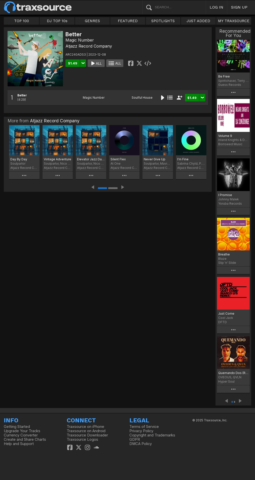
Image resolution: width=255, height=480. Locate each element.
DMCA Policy (140, 443)
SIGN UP (239, 7)
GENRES (92, 21)
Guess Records (229, 85)
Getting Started (17, 426)
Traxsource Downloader (87, 435)
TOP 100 (21, 21)
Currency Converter (21, 435)
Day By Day (18, 159)
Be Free (224, 76)
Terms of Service (144, 426)
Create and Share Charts (25, 439)
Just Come (226, 313)
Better (22, 95)
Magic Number (79, 40)
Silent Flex (118, 159)
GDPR (134, 439)
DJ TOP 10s (57, 21)
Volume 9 (225, 136)
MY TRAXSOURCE (233, 21)
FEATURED (128, 21)
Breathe (224, 254)
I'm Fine (183, 159)
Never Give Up (154, 159)
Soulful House (142, 97)
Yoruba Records (230, 203)
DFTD (222, 322)
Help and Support (19, 443)
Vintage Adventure (57, 159)
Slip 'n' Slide (227, 263)
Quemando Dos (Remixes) (233, 373)
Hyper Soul (226, 381)
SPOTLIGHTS (163, 21)
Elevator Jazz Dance (91, 159)
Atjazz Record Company (88, 46)
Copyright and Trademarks (152, 435)
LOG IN (216, 7)
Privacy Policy (141, 431)
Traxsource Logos (82, 439)
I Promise (225, 195)
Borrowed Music (230, 144)
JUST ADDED (198, 21)
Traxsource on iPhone (85, 426)
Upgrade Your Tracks (22, 431)
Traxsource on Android (86, 431)
